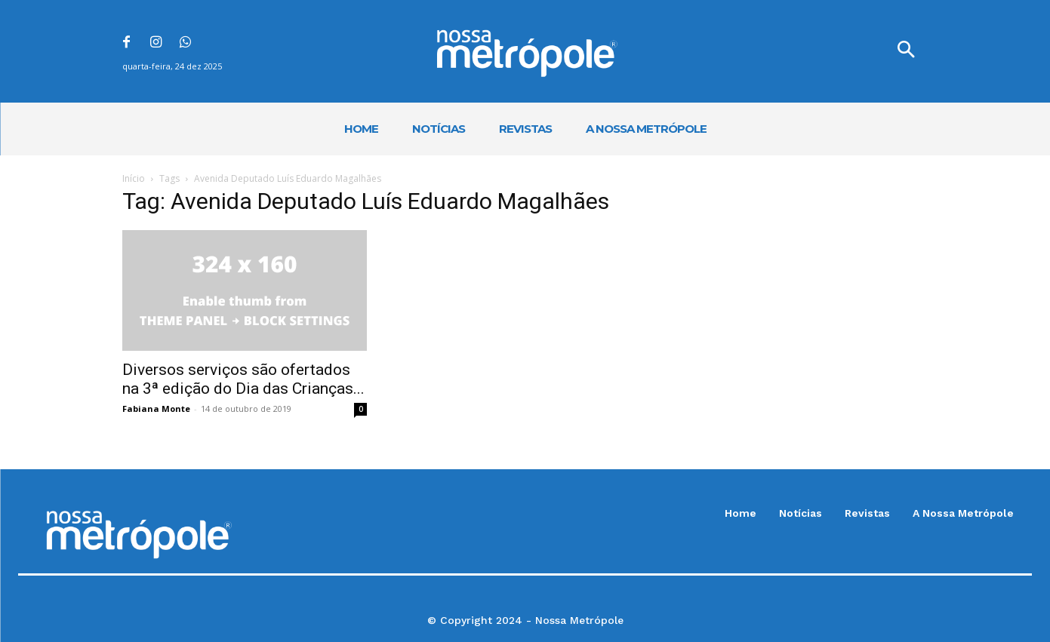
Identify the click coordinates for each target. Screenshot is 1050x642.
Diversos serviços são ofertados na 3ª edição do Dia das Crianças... (243, 379)
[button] (905, 51)
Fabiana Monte (156, 408)
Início (133, 178)
